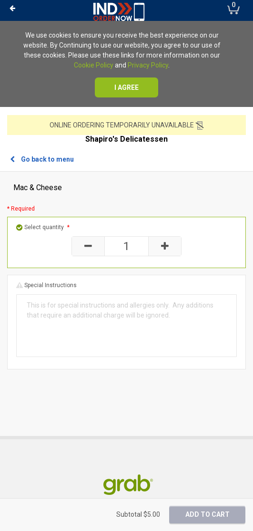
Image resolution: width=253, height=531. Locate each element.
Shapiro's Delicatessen (126, 139)
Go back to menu (42, 159)
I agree (126, 87)
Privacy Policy (148, 65)
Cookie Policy (93, 65)
